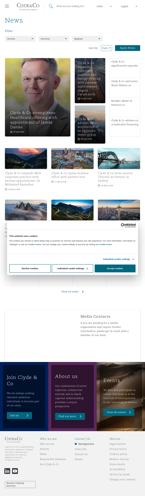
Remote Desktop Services (15, 484)
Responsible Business (53, 459)
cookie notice (34, 244)
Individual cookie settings (116, 259)
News (43, 454)
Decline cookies (30, 268)
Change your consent (122, 479)
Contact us (81, 454)
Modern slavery (119, 459)
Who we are (47, 443)
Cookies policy (118, 454)
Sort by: (93, 48)
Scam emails (117, 464)
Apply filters (127, 48)
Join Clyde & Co (49, 464)
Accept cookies (115, 268)
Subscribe (81, 449)
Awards (44, 449)
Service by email (120, 474)
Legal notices (118, 443)
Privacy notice (118, 449)
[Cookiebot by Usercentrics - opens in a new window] (123, 225)
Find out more (67, 416)
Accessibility (117, 469)
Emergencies (86, 443)
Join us (14, 415)
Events (79, 459)
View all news (70, 291)
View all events (116, 412)
